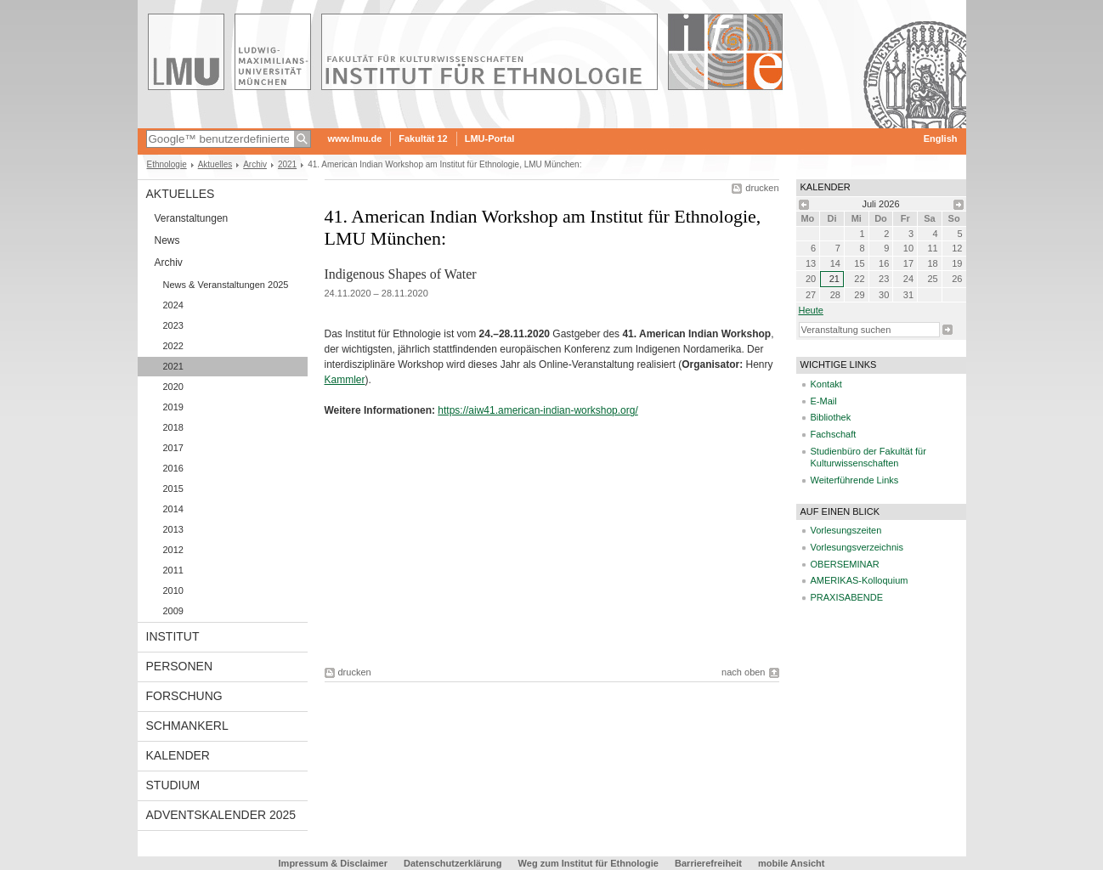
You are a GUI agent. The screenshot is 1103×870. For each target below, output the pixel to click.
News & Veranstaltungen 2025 (226, 285)
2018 (173, 427)
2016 (173, 468)
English (941, 138)
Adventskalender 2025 (221, 815)
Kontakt (826, 384)
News (167, 240)
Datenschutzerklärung (453, 863)
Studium (173, 785)
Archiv (255, 164)
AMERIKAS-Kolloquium (859, 580)
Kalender (178, 755)
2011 (173, 570)
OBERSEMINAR (845, 564)
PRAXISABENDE (847, 597)
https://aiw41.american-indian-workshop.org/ (537, 410)
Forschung (184, 696)
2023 (173, 325)
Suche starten (947, 330)
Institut (173, 636)
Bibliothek (831, 417)
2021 (287, 164)
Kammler (345, 380)
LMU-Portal (490, 138)
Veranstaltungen (192, 218)
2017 (173, 448)
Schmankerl (187, 725)
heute (811, 310)
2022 (173, 346)
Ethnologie (167, 164)
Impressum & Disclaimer (333, 863)
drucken (761, 188)
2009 (173, 611)
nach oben (743, 672)
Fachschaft (834, 434)
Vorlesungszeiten (846, 530)
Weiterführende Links (855, 480)
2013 (173, 529)
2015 (173, 488)
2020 (173, 386)
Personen (179, 666)
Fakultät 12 (423, 138)
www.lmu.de (355, 138)
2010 (173, 590)
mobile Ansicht (791, 863)
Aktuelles (215, 164)
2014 (173, 509)
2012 (173, 550)
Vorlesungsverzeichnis (857, 547)
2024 (173, 305)
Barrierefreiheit (709, 863)
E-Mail (824, 401)
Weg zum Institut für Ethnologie (588, 863)
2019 (173, 407)
